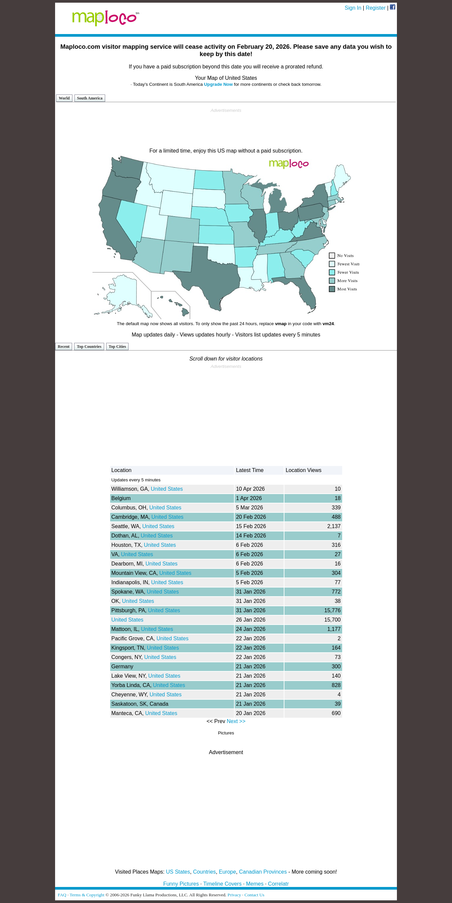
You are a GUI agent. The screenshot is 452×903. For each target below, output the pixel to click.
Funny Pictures (181, 884)
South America (89, 98)
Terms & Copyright (86, 894)
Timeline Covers (222, 884)
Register (376, 8)
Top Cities (117, 346)
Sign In (353, 8)
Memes (254, 884)
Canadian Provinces (263, 872)
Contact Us (254, 894)
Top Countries (89, 346)
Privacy (234, 894)
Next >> (236, 721)
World (64, 98)
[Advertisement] (226, 128)
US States (178, 872)
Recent (63, 346)
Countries (204, 872)
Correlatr (278, 884)
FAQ (62, 894)
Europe (227, 872)
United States (167, 489)
